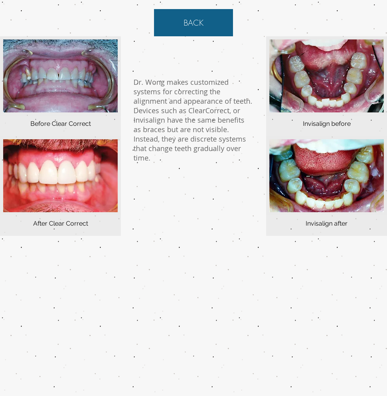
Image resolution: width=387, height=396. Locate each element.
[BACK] (193, 22)
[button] (60, 86)
